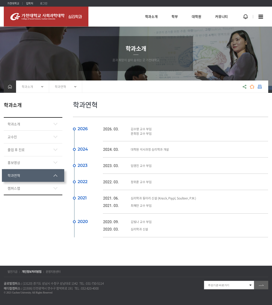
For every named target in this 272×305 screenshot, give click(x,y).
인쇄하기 (260, 87)
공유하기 (244, 87)
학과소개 (27, 86)
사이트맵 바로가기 (260, 16)
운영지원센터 (53, 271)
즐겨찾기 (252, 87)
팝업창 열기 (245, 10)
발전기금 (12, 271)
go (261, 285)
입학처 (29, 3)
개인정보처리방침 (31, 271)
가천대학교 (13, 3)
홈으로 (10, 87)
